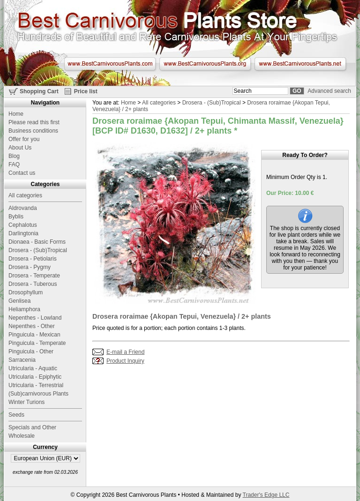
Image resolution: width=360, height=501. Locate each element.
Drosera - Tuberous (32, 284)
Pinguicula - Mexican (34, 334)
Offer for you (23, 139)
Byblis (15, 216)
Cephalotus (22, 225)
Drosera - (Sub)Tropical (211, 102)
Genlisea (19, 301)
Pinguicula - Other (30, 351)
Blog (14, 156)
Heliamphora (24, 309)
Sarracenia (22, 360)
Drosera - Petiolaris (32, 258)
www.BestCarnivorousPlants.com (110, 64)
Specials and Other (32, 427)
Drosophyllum (25, 292)
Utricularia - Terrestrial (35, 385)
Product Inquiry (125, 361)
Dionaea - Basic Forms (37, 242)
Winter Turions (26, 402)
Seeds (16, 414)
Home (128, 102)
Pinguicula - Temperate (37, 343)
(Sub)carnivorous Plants (38, 393)
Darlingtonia (23, 233)
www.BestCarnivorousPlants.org (205, 64)
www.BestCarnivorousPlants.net (300, 64)
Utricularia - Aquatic (32, 368)
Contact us (21, 173)
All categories (159, 102)
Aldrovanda (22, 208)
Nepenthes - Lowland (34, 317)
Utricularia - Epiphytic (34, 377)
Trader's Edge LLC (266, 495)
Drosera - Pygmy (29, 267)
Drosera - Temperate (34, 275)
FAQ (14, 164)
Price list (86, 91)
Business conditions (33, 130)
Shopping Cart (39, 91)
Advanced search (329, 91)
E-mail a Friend (125, 352)
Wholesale (21, 436)
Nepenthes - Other (31, 326)
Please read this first (34, 122)
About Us (19, 147)
